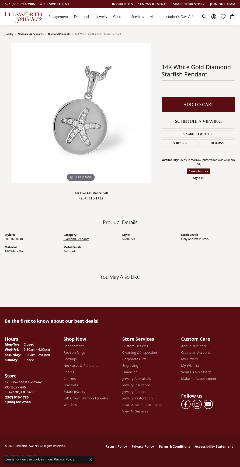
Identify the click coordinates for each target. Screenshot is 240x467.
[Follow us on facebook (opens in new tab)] (186, 404)
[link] (20, 4)
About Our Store (194, 346)
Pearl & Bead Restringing (142, 404)
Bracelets (70, 385)
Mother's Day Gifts (180, 16)
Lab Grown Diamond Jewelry (85, 398)
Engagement (58, 16)
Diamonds (82, 16)
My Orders (189, 359)
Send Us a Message (196, 372)
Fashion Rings (74, 352)
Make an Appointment (198, 378)
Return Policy (116, 446)
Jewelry (101, 16)
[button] (204, 16)
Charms (69, 378)
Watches (70, 404)
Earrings (70, 359)
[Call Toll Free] (18, 402)
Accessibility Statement (214, 446)
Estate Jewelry (74, 391)
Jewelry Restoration (137, 398)
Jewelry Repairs (134, 391)
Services (137, 16)
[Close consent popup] (90, 459)
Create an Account (195, 352)
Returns (217, 143)
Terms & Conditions (174, 446)
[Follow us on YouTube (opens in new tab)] (208, 404)
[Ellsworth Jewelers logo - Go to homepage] (23, 16)
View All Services (135, 411)
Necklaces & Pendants (31, 34)
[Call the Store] (17, 397)
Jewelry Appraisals (136, 378)
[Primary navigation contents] (121, 16)
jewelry (9, 34)
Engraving (130, 365)
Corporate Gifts (134, 359)
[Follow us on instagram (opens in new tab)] (197, 404)
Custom (119, 16)
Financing (130, 372)
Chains (68, 372)
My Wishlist (190, 365)
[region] (81, 113)
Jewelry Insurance (136, 385)
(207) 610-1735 (91, 198)
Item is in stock (198, 171)
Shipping (180, 143)
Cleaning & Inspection (139, 352)
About (155, 16)
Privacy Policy (143, 446)
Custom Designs (135, 346)
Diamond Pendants (59, 34)
